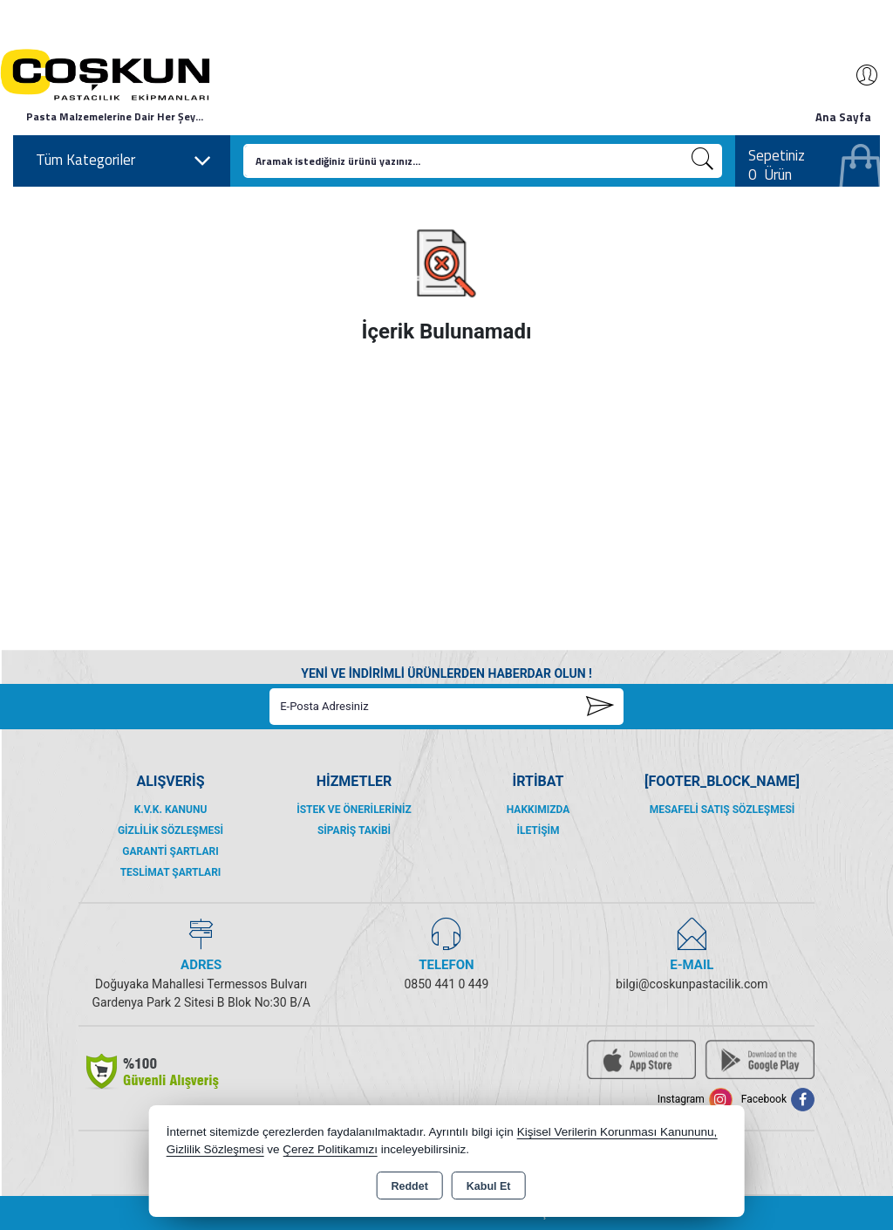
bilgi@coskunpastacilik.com (691, 984)
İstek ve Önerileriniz (354, 809)
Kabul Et (489, 1186)
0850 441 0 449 (447, 984)
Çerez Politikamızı (330, 1149)
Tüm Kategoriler (124, 160)
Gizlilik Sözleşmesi (170, 830)
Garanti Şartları (170, 851)
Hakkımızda (538, 809)
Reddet (409, 1186)
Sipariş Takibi (354, 830)
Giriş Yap (858, 75)
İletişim (537, 830)
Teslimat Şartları (171, 872)
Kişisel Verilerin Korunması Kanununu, (617, 1131)
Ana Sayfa (843, 117)
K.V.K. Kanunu (171, 809)
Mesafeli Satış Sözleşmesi (722, 809)
